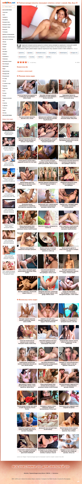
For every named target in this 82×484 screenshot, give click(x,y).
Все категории (7, 10)
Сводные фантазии (7, 98)
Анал (3, 14)
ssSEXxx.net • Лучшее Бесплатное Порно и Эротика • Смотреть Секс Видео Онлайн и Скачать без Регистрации (42, 478)
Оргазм (4, 81)
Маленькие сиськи (6, 61)
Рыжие (4, 95)
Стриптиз (4, 103)
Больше (76, 48)
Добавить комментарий (25, 71)
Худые (4, 110)
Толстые (4, 108)
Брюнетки (4, 29)
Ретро (3, 90)
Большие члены (6, 27)
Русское (4, 93)
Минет (4, 68)
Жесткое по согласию (7, 39)
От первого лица (6, 83)
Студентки (4, 105)
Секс (3, 100)
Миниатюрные (5, 71)
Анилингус (5, 17)
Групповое (5, 32)
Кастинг (4, 49)
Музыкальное (5, 76)
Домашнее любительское (8, 36)
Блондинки (5, 19)
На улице (4, 78)
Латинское (5, 59)
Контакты (55, 473)
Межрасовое (5, 66)
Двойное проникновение (8, 34)
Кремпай (4, 54)
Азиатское (5, 12)
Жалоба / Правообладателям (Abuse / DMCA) (37, 473)
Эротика (4, 113)
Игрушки (4, 44)
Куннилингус (5, 56)
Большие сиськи (6, 24)
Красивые (4, 51)
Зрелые (4, 41)
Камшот (4, 46)
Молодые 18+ (5, 73)
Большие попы (6, 22)
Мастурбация (5, 63)
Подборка (4, 86)
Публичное (5, 88)
